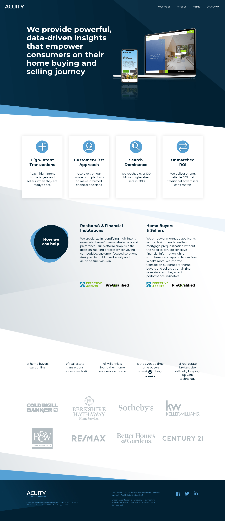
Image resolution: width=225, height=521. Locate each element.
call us (196, 6)
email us (181, 6)
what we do (164, 6)
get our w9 (213, 6)
